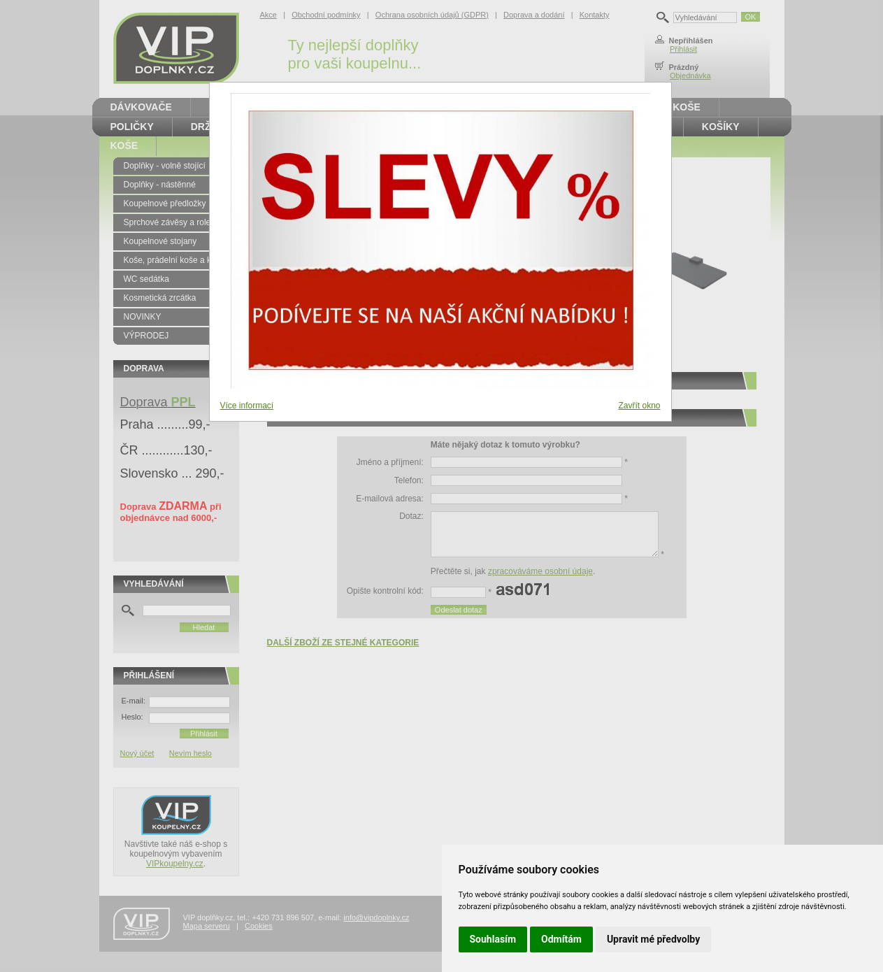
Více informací (247, 405)
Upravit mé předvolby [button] (653, 939)
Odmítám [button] (561, 939)
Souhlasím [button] (493, 939)
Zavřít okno (639, 405)
